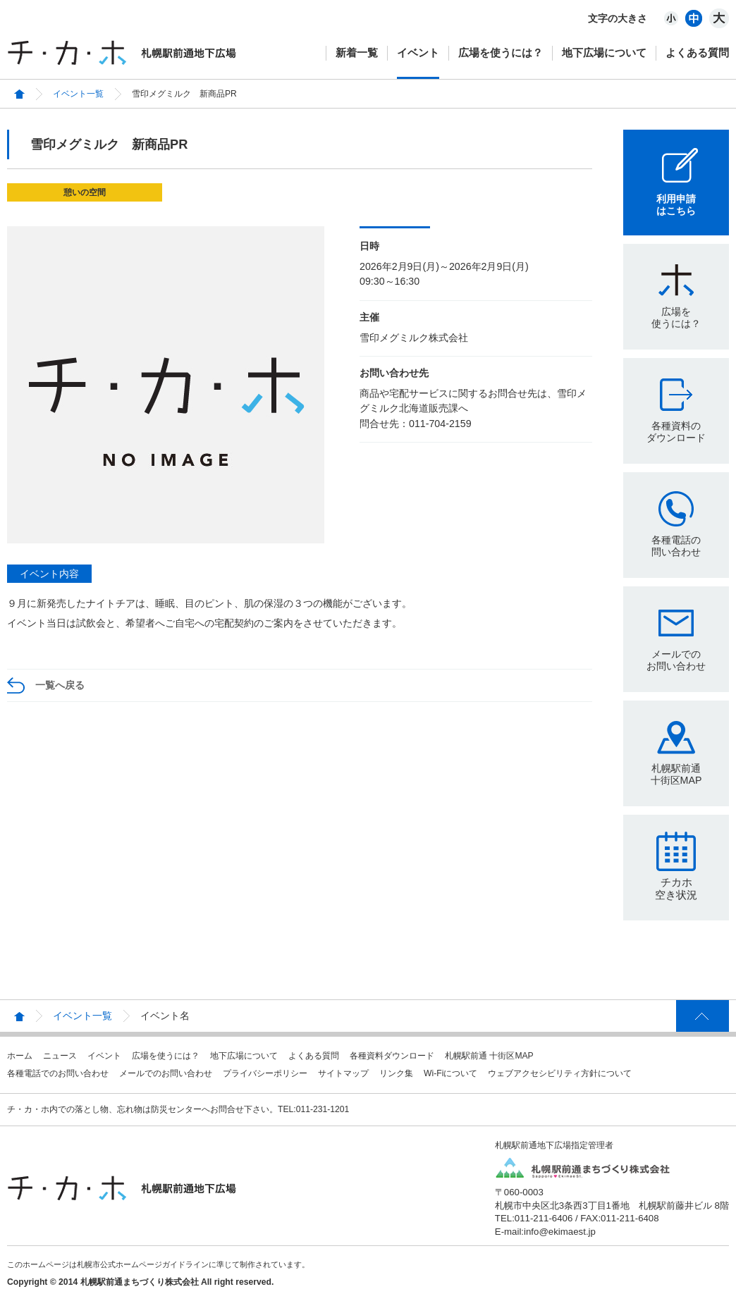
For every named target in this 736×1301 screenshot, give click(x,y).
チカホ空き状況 (676, 888)
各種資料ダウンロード (392, 1056)
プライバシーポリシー (265, 1073)
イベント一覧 (78, 94)
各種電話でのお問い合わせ (58, 1073)
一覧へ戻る (60, 685)
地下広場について (604, 52)
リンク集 (396, 1073)
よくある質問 (697, 52)
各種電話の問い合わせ (676, 545)
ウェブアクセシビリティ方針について (560, 1073)
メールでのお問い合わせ (676, 660)
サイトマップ (343, 1073)
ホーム (19, 1056)
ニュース (60, 1056)
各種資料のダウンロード (676, 431)
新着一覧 (357, 52)
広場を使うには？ (500, 52)
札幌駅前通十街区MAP (676, 774)
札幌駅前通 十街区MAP (489, 1056)
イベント (418, 52)
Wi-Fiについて (450, 1073)
